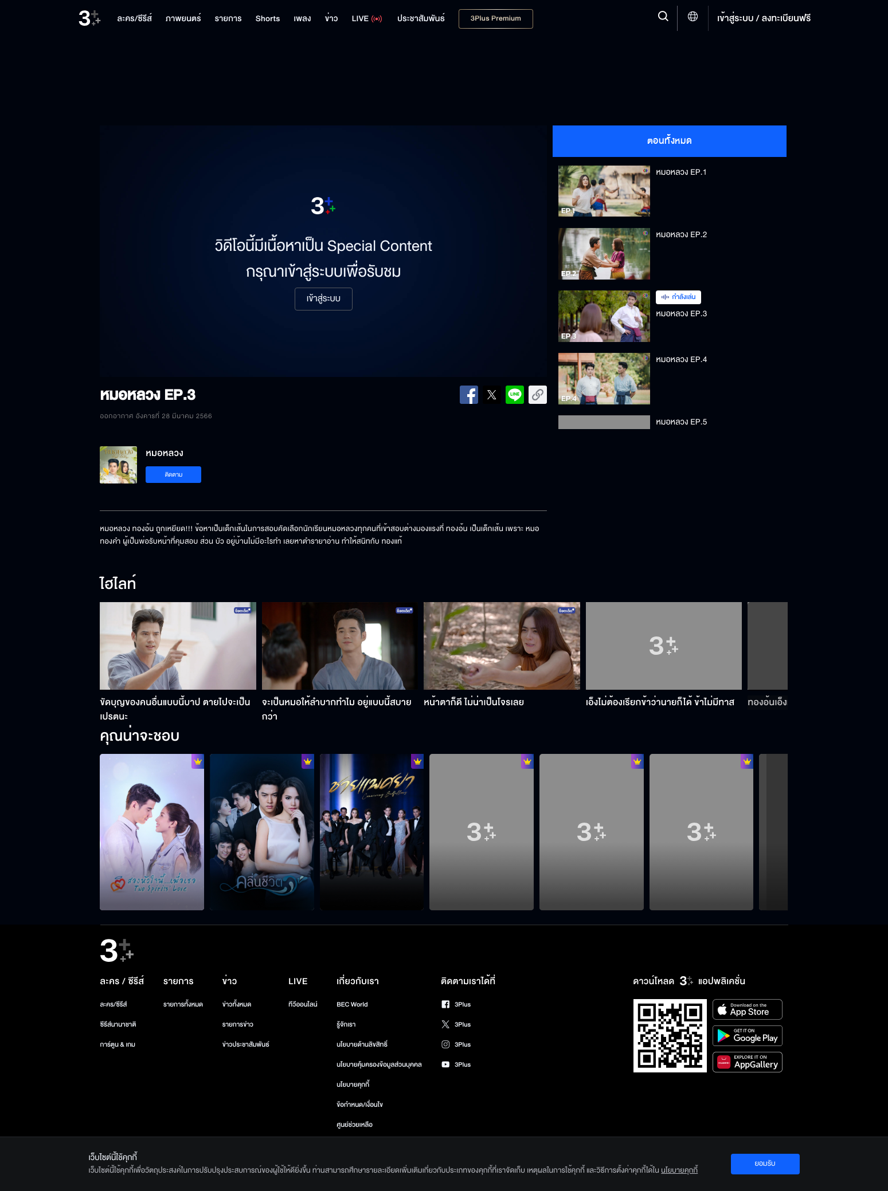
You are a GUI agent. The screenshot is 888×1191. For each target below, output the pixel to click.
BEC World (352, 1004)
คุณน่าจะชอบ (139, 736)
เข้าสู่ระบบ (324, 299)
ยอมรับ (764, 1163)
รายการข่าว (237, 1024)
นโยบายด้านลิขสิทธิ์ (362, 1044)
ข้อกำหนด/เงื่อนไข (360, 1104)
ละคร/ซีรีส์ (113, 1004)
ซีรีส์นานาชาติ (118, 1024)
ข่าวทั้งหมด (237, 1004)
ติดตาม (174, 474)
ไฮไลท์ (118, 584)
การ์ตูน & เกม (118, 1044)
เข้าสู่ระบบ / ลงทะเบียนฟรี (764, 18)
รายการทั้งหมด (183, 1004)
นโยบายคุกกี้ (353, 1084)
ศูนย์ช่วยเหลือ (355, 1124)
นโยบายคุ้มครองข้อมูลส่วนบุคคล (379, 1064)
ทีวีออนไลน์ (302, 1004)
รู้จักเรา (346, 1024)
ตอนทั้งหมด (670, 140)
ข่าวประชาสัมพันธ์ (245, 1044)
